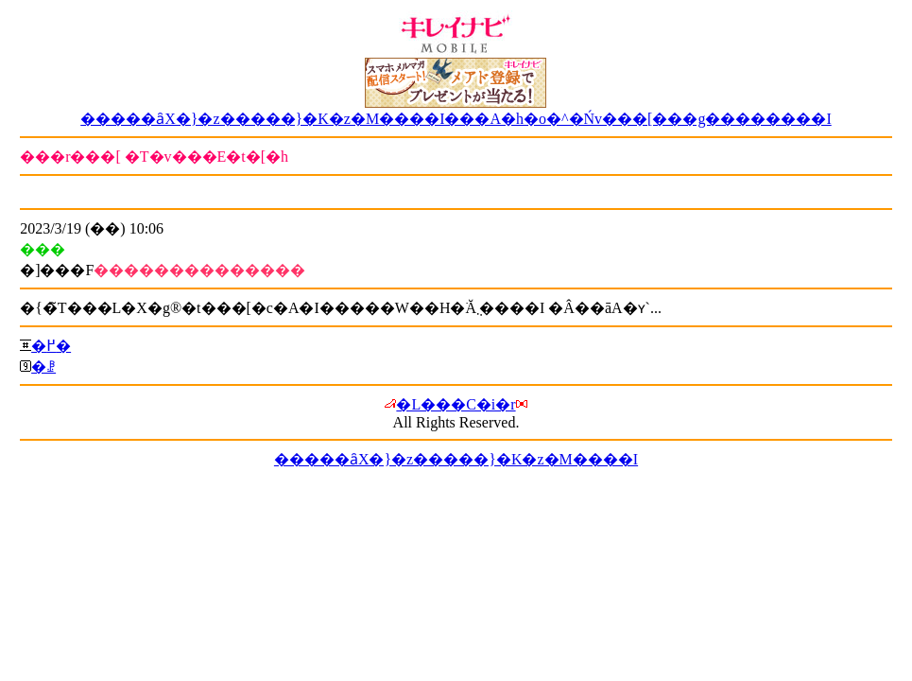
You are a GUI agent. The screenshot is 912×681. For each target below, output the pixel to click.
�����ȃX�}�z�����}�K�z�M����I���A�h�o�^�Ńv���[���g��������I (456, 119)
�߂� (51, 346)
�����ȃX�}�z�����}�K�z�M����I (456, 459)
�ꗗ (43, 366)
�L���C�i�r (455, 404)
